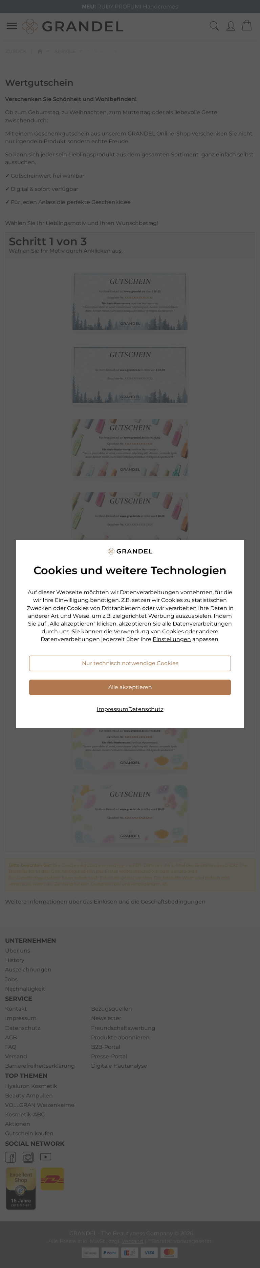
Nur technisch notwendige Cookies (130, 663)
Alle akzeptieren (130, 687)
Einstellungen (172, 639)
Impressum (112, 709)
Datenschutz (146, 709)
